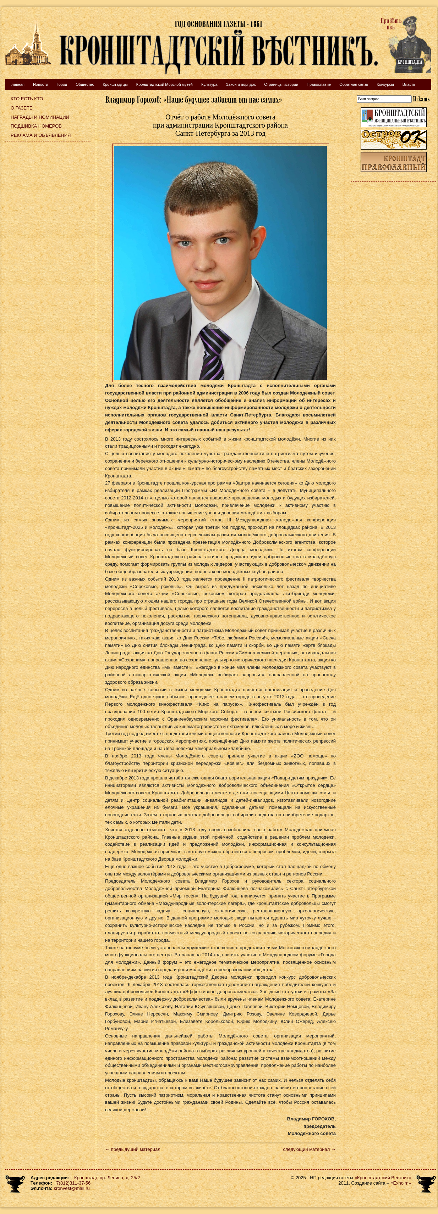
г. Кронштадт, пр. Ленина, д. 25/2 (105, 1177)
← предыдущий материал (132, 1149)
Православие (319, 84)
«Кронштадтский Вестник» (383, 1177)
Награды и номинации (40, 117)
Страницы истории (281, 84)
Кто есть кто (27, 98)
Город (61, 84)
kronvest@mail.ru (71, 1188)
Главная (17, 84)
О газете (22, 108)
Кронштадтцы (115, 84)
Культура (209, 84)
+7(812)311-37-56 (72, 1183)
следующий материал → (309, 1149)
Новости (40, 84)
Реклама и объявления (41, 135)
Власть (409, 84)
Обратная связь (353, 84)
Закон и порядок (241, 84)
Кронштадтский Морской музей (164, 84)
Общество (85, 84)
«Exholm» (400, 1183)
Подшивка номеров (36, 126)
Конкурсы (385, 84)
